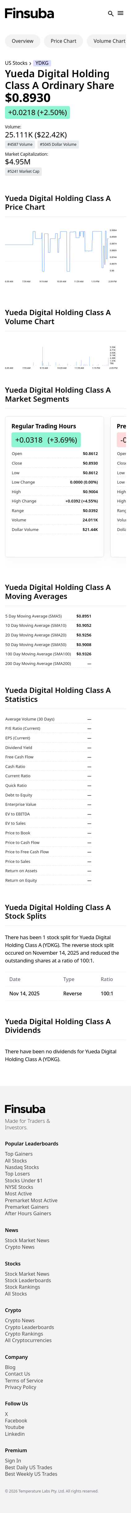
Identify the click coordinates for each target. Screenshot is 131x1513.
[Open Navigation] (120, 13)
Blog (10, 1367)
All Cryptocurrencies (28, 1340)
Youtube (14, 1427)
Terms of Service (24, 1380)
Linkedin (15, 1434)
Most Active (18, 1193)
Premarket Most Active (31, 1200)
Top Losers (17, 1174)
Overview (22, 41)
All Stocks (16, 1161)
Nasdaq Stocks (22, 1167)
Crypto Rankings (24, 1334)
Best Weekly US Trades (31, 1474)
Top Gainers (19, 1154)
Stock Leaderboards (28, 1280)
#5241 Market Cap (23, 171)
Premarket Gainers (27, 1207)
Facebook (16, 1420)
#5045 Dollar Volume (58, 144)
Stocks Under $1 (24, 1180)
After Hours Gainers (28, 1213)
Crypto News (19, 1247)
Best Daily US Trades (28, 1467)
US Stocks (16, 63)
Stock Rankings (22, 1287)
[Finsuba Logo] (29, 13)
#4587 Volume (20, 144)
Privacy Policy (20, 1387)
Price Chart (63, 41)
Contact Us (17, 1374)
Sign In (13, 1460)
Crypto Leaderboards (29, 1327)
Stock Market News (27, 1240)
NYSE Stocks (19, 1187)
